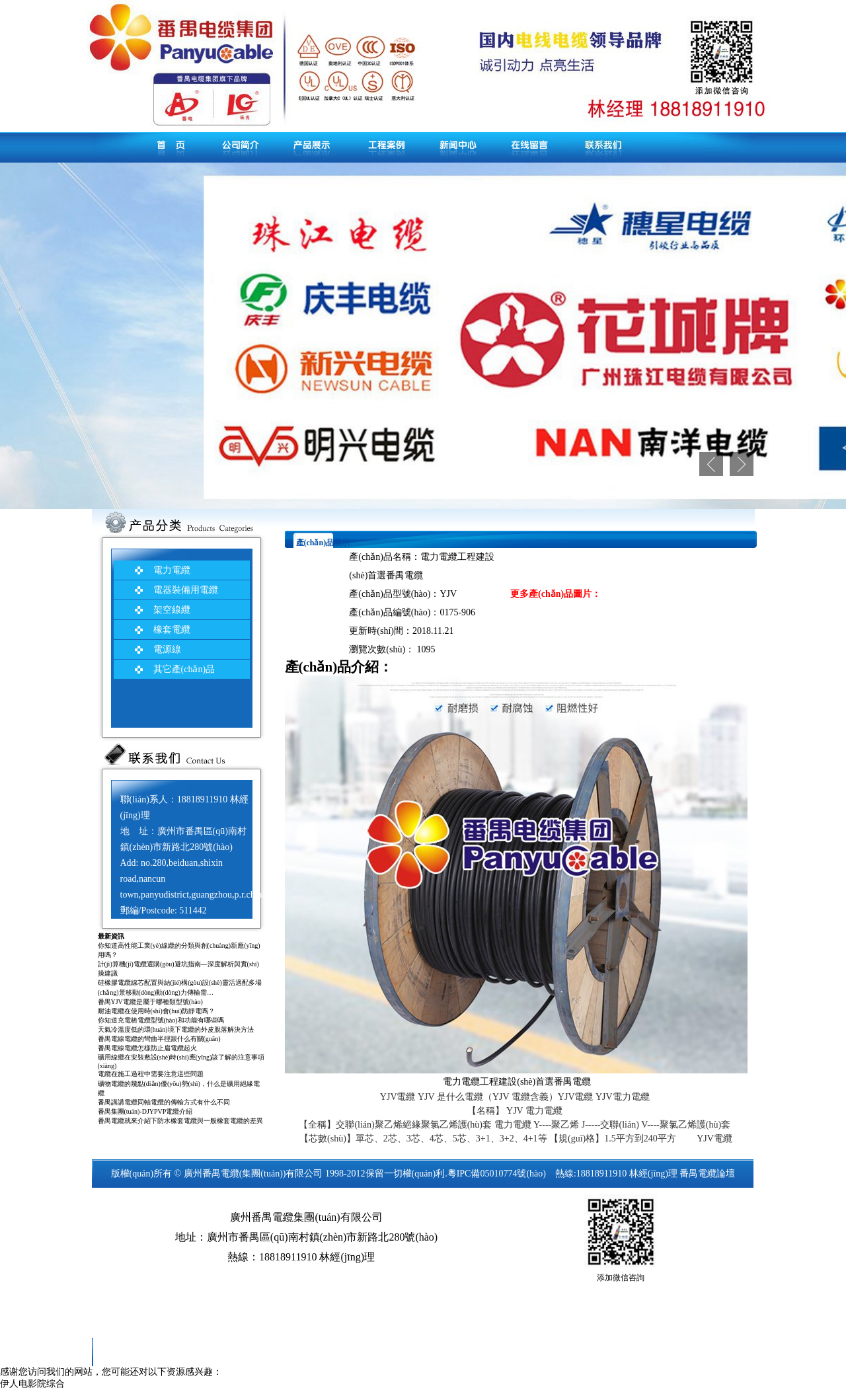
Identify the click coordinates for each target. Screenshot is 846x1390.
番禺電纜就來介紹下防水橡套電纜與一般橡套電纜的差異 (180, 1120)
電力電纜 (171, 570)
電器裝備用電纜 (185, 590)
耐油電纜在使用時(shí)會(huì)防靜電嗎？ (156, 1011)
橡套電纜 (171, 630)
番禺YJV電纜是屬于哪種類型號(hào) (150, 1001)
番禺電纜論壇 (707, 1173)
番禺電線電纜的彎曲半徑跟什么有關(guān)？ (159, 1038)
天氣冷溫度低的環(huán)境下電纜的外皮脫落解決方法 (176, 1029)
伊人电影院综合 (32, 1384)
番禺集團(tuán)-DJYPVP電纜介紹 (145, 1111)
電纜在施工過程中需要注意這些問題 (151, 1073)
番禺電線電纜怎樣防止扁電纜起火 (147, 1048)
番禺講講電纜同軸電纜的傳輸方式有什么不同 (164, 1102)
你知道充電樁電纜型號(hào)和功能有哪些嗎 (161, 1020)
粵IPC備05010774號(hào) (496, 1173)
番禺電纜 (220, 1173)
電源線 (167, 649)
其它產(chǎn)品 (184, 669)
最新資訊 (111, 936)
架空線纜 (171, 610)
